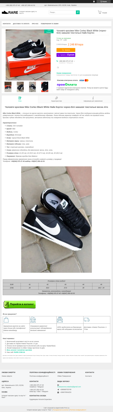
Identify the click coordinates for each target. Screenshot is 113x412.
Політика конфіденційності (39, 376)
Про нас (35, 24)
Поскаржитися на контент (61, 410)
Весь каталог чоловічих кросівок (19, 350)
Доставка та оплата (21, 24)
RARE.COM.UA (19, 352)
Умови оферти (7, 376)
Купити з (67, 55)
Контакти (7, 24)
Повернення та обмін (49, 24)
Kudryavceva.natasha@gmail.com (69, 387)
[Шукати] (78, 12)
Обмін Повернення (64, 376)
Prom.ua (66, 408)
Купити (67, 50)
